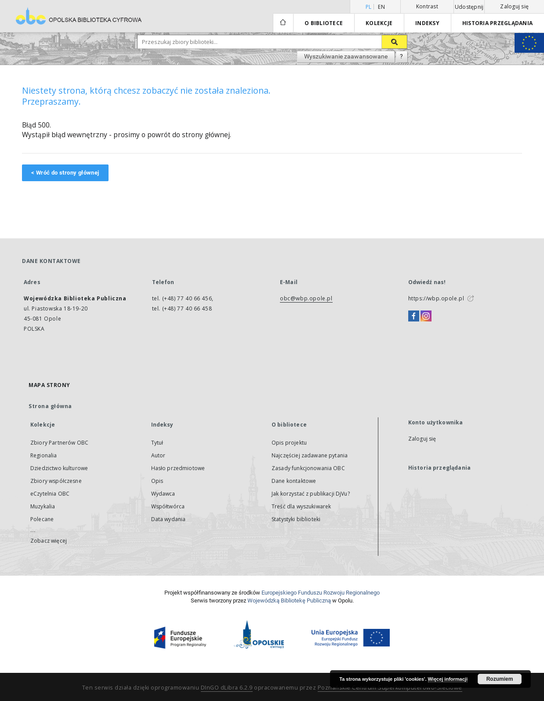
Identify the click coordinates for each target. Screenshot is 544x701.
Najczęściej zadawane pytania (310, 455)
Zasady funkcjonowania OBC (308, 468)
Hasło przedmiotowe (178, 468)
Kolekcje (379, 23)
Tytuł (157, 442)
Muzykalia (42, 506)
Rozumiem (499, 679)
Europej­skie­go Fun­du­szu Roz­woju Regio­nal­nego (320, 592)
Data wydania (168, 519)
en (381, 7)
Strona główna (50, 406)
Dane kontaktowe (294, 481)
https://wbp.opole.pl (436, 298)
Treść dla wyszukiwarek (301, 506)
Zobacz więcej (48, 540)
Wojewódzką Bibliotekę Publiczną (289, 600)
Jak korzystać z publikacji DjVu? (311, 493)
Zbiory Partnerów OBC (59, 442)
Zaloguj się (514, 6)
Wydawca (163, 493)
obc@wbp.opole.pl (306, 298)
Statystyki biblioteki (296, 519)
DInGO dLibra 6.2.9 (227, 687)
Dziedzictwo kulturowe (59, 468)
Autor (158, 455)
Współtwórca (168, 506)
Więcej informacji (448, 679)
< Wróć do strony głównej (65, 172)
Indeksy (427, 23)
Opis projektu (289, 442)
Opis (157, 481)
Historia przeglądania (497, 23)
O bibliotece (324, 23)
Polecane (42, 519)
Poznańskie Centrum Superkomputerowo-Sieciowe (390, 687)
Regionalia (43, 455)
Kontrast (427, 6)
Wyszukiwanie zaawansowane (346, 56)
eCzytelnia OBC (49, 493)
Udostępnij (469, 7)
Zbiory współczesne (56, 481)
